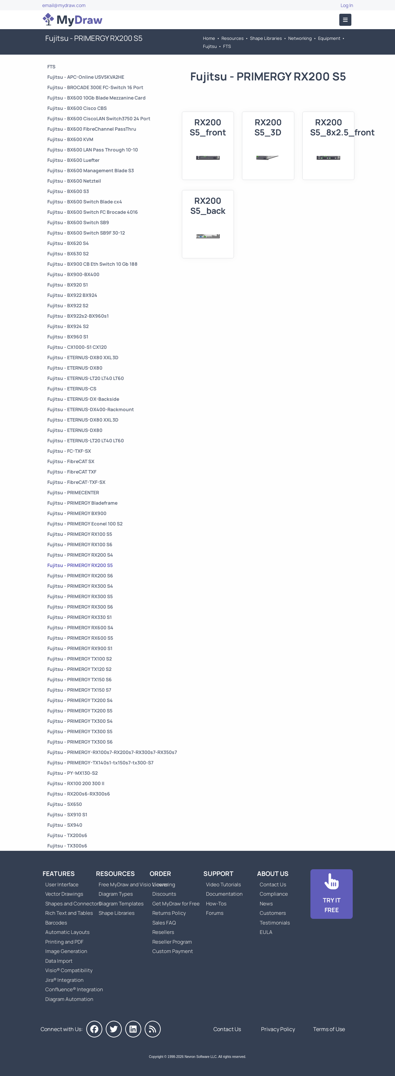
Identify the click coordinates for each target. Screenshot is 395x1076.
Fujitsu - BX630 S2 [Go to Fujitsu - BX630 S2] (68, 253)
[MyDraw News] (153, 1029)
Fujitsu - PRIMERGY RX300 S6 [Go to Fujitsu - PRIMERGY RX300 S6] (80, 607)
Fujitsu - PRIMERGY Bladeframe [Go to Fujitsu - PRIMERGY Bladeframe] (82, 503)
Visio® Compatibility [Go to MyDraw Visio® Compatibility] (69, 970)
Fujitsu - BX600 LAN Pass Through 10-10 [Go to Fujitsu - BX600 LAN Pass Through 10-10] (92, 149)
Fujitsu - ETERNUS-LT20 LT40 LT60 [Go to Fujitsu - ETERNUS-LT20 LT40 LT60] (85, 378)
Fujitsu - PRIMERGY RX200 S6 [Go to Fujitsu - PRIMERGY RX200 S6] (80, 575)
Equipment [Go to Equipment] (329, 38)
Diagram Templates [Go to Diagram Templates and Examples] (121, 903)
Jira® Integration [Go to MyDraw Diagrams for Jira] (64, 980)
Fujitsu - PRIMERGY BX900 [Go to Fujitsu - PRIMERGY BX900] (76, 513)
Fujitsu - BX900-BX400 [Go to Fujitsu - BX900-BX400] (73, 274)
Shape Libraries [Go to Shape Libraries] (266, 38)
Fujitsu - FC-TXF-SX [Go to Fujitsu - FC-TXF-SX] (69, 451)
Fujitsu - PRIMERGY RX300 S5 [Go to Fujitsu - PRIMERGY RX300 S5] (80, 596)
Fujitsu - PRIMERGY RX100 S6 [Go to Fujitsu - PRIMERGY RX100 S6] (79, 544)
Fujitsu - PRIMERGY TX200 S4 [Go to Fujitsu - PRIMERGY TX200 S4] (80, 700)
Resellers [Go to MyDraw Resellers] (163, 932)
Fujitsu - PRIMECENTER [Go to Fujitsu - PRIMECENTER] (73, 492)
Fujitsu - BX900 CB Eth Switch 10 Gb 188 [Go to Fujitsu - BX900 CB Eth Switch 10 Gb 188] (92, 264)
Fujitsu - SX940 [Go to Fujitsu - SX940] (64, 825)
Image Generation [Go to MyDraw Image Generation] (66, 951)
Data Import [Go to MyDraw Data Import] (58, 960)
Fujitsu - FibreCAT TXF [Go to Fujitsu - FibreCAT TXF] (71, 471)
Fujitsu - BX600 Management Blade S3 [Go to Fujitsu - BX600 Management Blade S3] (90, 170)
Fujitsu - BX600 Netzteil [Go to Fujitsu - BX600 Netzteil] (74, 181)
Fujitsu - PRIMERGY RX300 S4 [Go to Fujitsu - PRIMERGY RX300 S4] (80, 586)
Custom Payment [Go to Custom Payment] (172, 951)
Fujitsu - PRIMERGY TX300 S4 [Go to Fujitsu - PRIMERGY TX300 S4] (80, 721)
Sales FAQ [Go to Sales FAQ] (164, 922)
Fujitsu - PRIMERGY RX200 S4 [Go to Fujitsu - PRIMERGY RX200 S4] (80, 555)
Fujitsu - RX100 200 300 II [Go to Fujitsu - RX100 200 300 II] (75, 783)
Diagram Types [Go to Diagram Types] (116, 893)
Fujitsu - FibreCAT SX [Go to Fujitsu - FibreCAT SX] (70, 461)
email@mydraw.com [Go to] (64, 5)
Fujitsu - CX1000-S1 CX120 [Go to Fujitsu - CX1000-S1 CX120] (77, 347)
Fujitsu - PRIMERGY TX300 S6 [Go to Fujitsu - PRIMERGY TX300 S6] (80, 742)
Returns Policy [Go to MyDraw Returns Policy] (169, 912)
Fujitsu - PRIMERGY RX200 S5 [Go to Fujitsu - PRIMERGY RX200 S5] (80, 565)
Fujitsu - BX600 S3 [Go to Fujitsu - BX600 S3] (68, 191)
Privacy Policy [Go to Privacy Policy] (278, 1029)
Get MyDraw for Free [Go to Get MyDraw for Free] (176, 903)
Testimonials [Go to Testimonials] (275, 922)
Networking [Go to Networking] (300, 38)
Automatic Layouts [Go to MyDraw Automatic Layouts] (67, 932)
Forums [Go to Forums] (215, 912)
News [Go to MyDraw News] (266, 903)
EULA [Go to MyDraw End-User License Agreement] (266, 932)
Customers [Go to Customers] (273, 912)
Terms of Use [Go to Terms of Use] (329, 1029)
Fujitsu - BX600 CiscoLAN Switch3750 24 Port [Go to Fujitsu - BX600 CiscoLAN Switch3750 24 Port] (98, 118)
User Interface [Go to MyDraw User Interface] (62, 884)
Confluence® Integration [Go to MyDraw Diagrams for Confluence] (74, 989)
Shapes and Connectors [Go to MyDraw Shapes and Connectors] (73, 903)
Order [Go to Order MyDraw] (160, 873)
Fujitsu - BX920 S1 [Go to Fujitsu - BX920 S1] (67, 284)
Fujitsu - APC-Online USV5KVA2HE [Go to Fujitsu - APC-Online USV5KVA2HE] (85, 77)
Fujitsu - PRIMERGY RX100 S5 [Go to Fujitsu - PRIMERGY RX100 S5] (79, 534)
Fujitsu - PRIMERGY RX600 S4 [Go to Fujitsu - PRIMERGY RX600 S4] (80, 627)
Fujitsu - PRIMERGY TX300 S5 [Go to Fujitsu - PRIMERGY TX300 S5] (79, 731)
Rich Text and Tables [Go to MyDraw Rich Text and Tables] (69, 912)
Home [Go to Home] (209, 38)
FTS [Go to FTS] (227, 46)
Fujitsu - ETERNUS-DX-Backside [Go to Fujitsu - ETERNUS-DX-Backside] (83, 399)
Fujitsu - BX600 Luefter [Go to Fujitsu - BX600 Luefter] (73, 160)
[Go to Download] (331, 894)
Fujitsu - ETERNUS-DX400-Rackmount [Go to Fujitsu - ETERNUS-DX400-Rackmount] (90, 409)
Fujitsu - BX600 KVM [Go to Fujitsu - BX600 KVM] (70, 139)
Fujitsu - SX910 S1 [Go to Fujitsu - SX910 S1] (67, 814)
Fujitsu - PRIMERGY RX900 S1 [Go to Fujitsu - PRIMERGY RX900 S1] (79, 648)
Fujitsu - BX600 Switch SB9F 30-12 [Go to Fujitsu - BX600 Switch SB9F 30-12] (86, 233)
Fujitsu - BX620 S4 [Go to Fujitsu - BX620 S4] (68, 243)
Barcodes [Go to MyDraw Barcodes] (56, 922)
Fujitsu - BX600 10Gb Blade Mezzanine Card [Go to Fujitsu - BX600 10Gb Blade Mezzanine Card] (96, 97)
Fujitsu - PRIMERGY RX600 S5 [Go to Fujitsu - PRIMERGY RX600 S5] (80, 638)
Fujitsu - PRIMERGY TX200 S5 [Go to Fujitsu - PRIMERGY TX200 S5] (79, 710)
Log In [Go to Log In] (347, 5)
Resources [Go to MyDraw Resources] (232, 38)
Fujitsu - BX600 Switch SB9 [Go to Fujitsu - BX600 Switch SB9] (78, 222)
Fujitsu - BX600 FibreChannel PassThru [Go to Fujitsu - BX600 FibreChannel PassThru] (91, 129)
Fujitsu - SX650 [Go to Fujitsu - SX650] (64, 804)
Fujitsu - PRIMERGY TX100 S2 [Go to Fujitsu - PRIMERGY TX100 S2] (79, 658)
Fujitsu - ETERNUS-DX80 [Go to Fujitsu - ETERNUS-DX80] (74, 368)
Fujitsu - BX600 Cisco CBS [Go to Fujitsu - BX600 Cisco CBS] (77, 108)
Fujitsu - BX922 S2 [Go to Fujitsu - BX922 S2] (67, 305)
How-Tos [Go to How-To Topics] (216, 903)
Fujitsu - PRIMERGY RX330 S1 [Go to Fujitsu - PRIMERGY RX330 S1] (79, 617)
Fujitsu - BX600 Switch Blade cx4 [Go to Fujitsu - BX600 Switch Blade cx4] (84, 201)
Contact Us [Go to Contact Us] (273, 884)
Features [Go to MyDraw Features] (59, 873)
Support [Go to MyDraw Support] (218, 873)
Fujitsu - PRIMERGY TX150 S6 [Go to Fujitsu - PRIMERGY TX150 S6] (79, 679)
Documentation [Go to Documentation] (224, 893)
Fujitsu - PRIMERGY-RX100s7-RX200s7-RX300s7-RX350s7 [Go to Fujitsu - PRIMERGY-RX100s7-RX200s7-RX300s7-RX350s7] (112, 752)
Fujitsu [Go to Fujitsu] (210, 46)
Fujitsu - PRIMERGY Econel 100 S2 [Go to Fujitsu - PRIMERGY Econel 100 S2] (84, 523)
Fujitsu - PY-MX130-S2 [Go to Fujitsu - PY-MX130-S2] (72, 773)
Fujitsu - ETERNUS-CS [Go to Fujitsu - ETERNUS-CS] (71, 388)
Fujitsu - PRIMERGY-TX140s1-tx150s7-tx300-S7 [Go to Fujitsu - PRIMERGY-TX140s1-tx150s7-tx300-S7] (100, 762)
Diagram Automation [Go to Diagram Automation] (69, 999)
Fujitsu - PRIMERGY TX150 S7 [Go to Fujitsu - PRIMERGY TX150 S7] (79, 690)
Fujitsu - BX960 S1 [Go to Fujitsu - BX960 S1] (67, 336)
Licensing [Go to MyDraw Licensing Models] (163, 884)
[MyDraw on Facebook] (94, 1029)
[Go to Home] (72, 19)
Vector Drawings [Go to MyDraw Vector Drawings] (64, 893)
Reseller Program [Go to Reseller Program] (172, 941)
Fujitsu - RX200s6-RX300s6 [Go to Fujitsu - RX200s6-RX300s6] (78, 793)
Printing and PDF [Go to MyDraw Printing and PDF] (64, 941)
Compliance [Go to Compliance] (274, 893)
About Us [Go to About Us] (273, 873)
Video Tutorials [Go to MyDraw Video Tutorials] (223, 884)
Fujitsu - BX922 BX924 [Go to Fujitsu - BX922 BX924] (72, 295)
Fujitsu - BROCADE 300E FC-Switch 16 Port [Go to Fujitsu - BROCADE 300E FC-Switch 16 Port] (95, 87)
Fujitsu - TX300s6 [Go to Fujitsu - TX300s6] (67, 845)
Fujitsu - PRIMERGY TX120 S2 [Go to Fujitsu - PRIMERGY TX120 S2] (79, 669)
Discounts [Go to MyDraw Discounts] (164, 893)
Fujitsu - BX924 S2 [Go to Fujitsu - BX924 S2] (68, 326)
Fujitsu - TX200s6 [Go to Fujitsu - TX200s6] (67, 835)
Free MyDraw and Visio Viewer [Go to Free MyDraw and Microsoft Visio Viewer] (131, 884)
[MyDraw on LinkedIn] (133, 1029)
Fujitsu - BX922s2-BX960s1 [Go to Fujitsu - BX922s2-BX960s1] (78, 316)
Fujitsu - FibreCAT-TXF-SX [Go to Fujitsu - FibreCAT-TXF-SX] (76, 482)
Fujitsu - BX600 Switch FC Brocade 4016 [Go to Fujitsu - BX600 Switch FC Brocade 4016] (92, 212)
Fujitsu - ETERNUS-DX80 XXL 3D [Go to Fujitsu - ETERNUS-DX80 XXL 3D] (82, 357)
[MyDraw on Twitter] (114, 1029)
